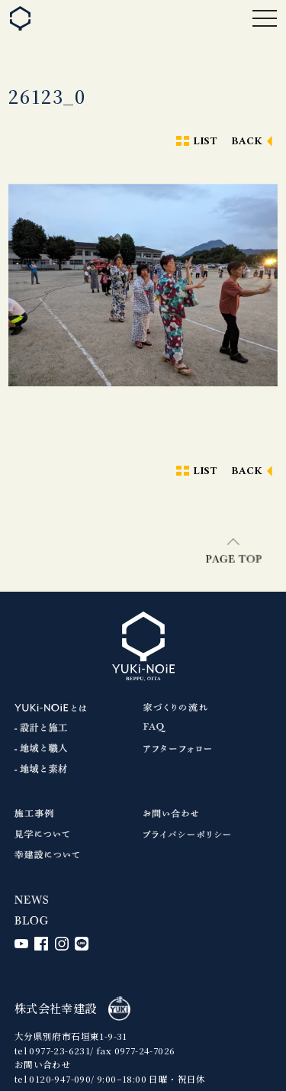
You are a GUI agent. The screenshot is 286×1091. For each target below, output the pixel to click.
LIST (205, 141)
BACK (247, 141)
